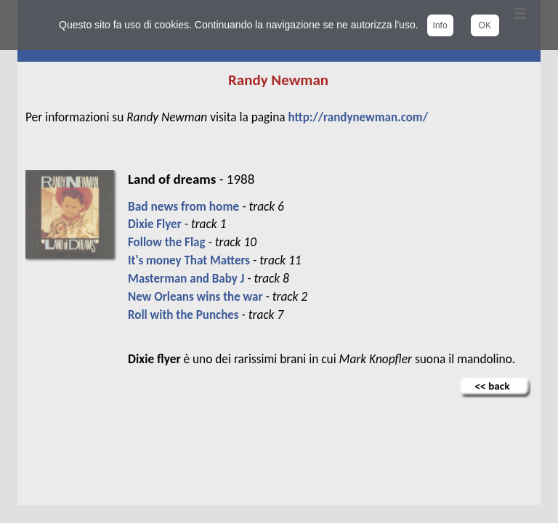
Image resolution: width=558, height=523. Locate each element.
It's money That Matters (189, 260)
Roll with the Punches (183, 315)
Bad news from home (183, 206)
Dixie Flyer (155, 224)
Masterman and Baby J (186, 278)
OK (485, 25)
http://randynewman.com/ (358, 117)
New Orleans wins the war (195, 296)
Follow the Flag (167, 242)
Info (440, 25)
